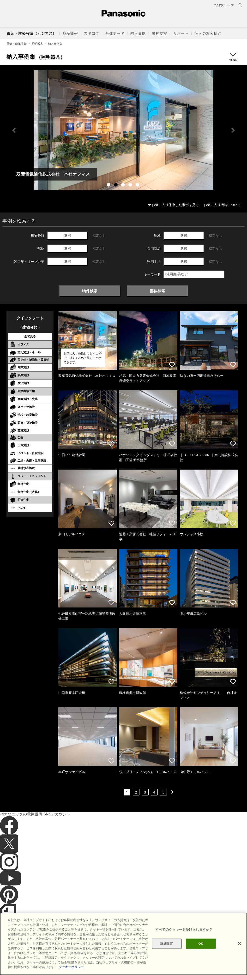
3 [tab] (123, 185)
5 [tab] (138, 185)
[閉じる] (239, 943)
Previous (14, 130)
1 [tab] (109, 185)
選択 (67, 235)
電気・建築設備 (16, 44)
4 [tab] (130, 185)
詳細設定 (166, 943)
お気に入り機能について (222, 204)
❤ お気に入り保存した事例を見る (173, 204)
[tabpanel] (123, 130)
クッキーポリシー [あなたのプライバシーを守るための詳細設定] (71, 967)
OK (201, 943)
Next (233, 130)
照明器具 (37, 44)
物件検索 (89, 290)
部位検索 (157, 290)
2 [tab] (116, 185)
